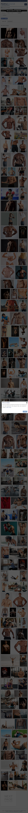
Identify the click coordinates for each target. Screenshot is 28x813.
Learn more (8, 407)
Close (25, 411)
